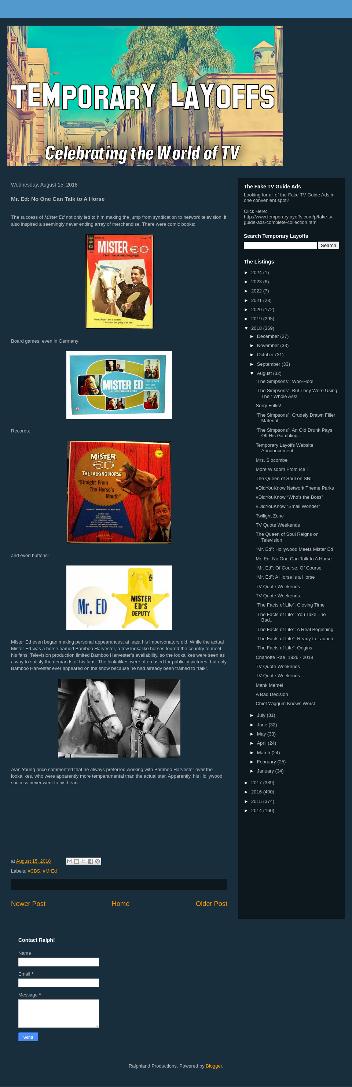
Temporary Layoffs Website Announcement (284, 448)
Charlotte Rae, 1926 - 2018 (284, 657)
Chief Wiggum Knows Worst (285, 703)
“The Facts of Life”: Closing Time (290, 605)
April (262, 743)
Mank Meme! (269, 685)
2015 (257, 801)
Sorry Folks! (268, 405)
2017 (257, 782)
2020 (257, 309)
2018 (257, 328)
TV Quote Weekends (278, 525)
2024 (257, 272)
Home (121, 903)
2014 (257, 810)
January (266, 771)
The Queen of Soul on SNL (284, 478)
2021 (257, 300)
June (263, 724)
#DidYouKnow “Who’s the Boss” (289, 497)
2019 (257, 318)
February (267, 761)
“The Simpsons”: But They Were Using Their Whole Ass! (296, 393)
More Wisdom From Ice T (282, 469)
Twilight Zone (270, 516)
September (269, 364)
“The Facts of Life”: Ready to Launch (294, 638)
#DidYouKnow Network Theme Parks (295, 488)
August (265, 373)
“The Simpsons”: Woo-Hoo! (284, 381)
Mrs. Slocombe (271, 460)
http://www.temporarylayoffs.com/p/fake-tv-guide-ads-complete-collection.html (289, 219)
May (262, 734)
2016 (257, 792)
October (266, 354)
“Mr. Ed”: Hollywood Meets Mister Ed (294, 549)
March (264, 752)
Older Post (211, 903)
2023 (257, 281)
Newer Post (28, 903)
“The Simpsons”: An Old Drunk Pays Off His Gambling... (294, 433)
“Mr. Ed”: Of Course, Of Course (288, 568)
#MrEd (50, 871)
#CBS (34, 871)
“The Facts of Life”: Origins (284, 648)
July (262, 715)
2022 (257, 291)
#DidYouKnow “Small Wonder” (288, 506)
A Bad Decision (272, 694)
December (268, 336)
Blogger (214, 1066)
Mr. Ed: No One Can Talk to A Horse (293, 558)
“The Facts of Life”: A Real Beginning (294, 629)
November (268, 345)
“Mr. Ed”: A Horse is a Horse (285, 577)
